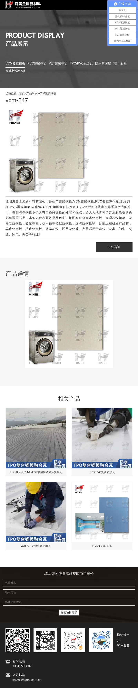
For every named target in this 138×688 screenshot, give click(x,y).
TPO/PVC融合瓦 (81, 63)
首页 (22, 93)
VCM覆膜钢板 (15, 63)
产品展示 (31, 93)
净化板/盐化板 (15, 71)
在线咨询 (114, 247)
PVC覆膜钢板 (36, 63)
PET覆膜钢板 (58, 63)
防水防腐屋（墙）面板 (111, 63)
